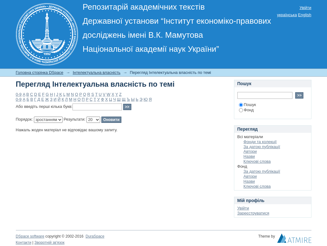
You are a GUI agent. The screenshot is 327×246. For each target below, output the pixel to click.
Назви (249, 156)
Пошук (247, 104)
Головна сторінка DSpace (39, 72)
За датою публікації (262, 146)
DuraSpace (95, 236)
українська (287, 14)
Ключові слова (257, 161)
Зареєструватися (253, 213)
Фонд (246, 110)
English (304, 14)
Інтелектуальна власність (96, 72)
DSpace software (30, 236)
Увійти (305, 7)
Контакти (23, 242)
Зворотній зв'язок (50, 242)
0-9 (19, 94)
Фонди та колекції (260, 141)
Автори (250, 151)
